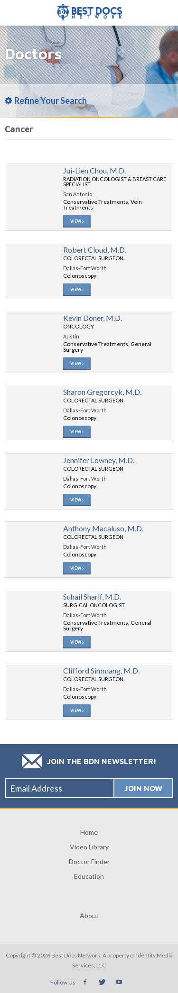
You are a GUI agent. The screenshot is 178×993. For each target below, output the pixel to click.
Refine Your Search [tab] (46, 100)
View (77, 221)
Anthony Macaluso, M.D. (103, 528)
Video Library (89, 847)
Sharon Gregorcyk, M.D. (102, 391)
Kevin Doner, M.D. (92, 317)
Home (89, 832)
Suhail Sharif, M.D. (92, 596)
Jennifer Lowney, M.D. (98, 460)
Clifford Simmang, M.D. (101, 670)
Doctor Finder (89, 861)
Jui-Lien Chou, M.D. (94, 170)
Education (89, 876)
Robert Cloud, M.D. (94, 249)
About (89, 915)
